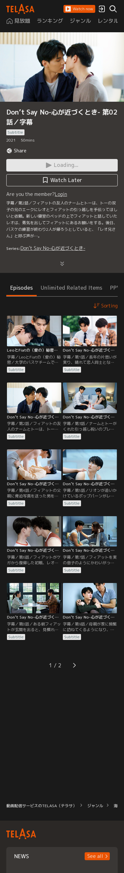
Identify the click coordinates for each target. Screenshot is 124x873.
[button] (79, 9)
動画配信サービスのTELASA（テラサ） (41, 805)
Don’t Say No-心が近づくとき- (53, 248)
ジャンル (95, 805)
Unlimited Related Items (71, 287)
